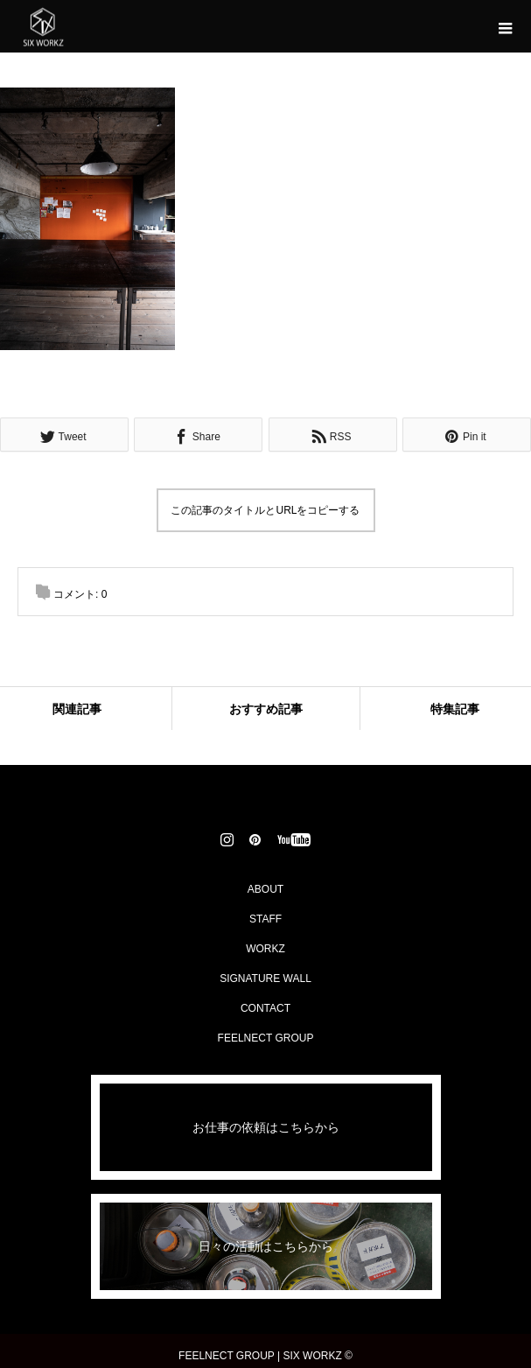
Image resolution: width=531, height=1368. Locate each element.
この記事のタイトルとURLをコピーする (265, 510)
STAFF (265, 919)
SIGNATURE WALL (265, 978)
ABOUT (265, 889)
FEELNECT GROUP (266, 1038)
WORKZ (265, 949)
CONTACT (265, 1008)
